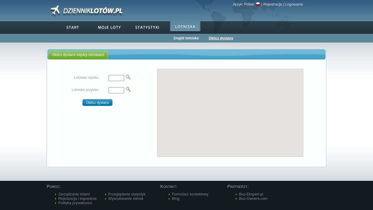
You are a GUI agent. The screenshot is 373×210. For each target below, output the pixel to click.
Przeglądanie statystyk (127, 194)
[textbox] (116, 78)
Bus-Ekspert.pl (251, 194)
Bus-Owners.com (253, 198)
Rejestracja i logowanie (77, 198)
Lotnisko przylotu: (85, 90)
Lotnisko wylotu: (86, 78)
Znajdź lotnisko (186, 38)
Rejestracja (272, 4)
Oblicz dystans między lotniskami (78, 55)
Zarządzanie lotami (74, 194)
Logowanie (294, 4)
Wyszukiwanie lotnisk (126, 198)
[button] (97, 102)
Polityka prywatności (75, 203)
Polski (252, 4)
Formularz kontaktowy (190, 194)
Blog (176, 198)
